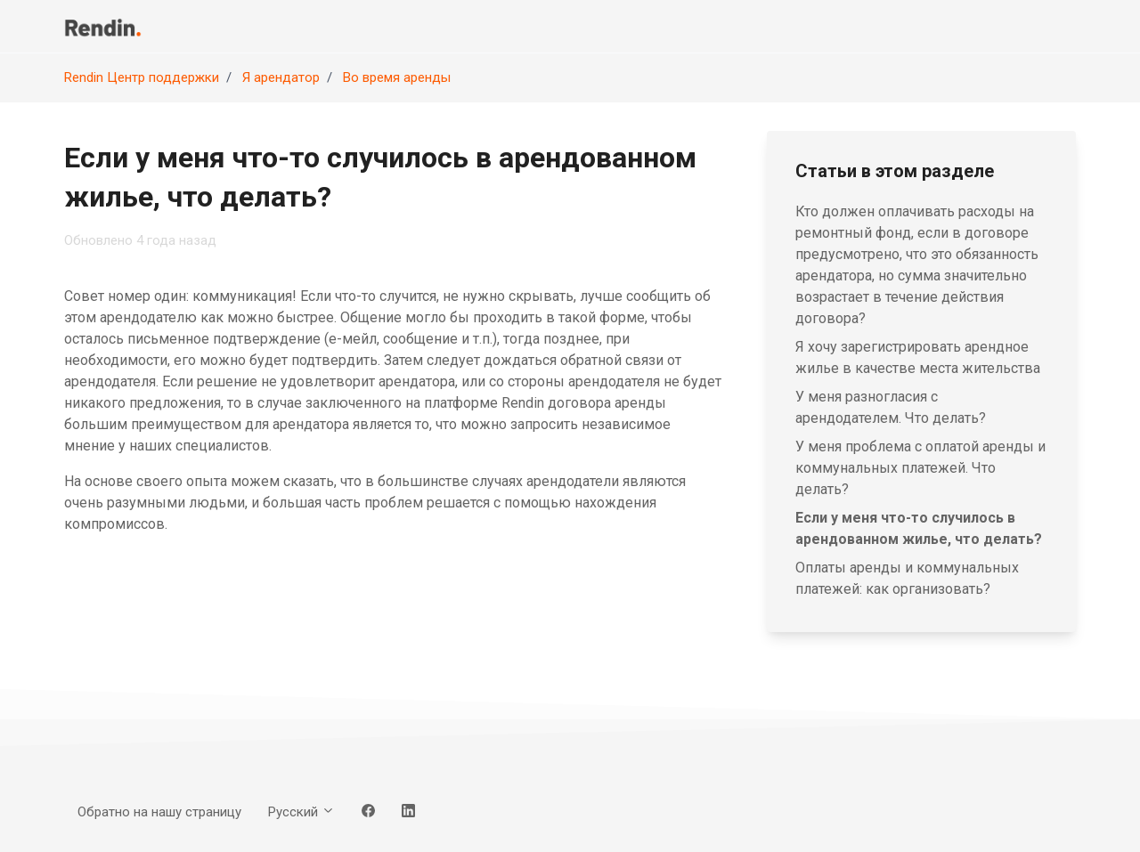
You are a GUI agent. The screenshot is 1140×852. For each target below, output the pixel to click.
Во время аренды (397, 77)
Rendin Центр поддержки (141, 77)
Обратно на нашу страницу (883, 26)
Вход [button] (1047, 26)
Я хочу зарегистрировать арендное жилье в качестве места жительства (917, 357)
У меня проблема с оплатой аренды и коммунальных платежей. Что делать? (920, 468)
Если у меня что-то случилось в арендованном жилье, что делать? (918, 528)
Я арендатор (281, 77)
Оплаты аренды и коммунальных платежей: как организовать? (907, 578)
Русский (301, 812)
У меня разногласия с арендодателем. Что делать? (890, 407)
